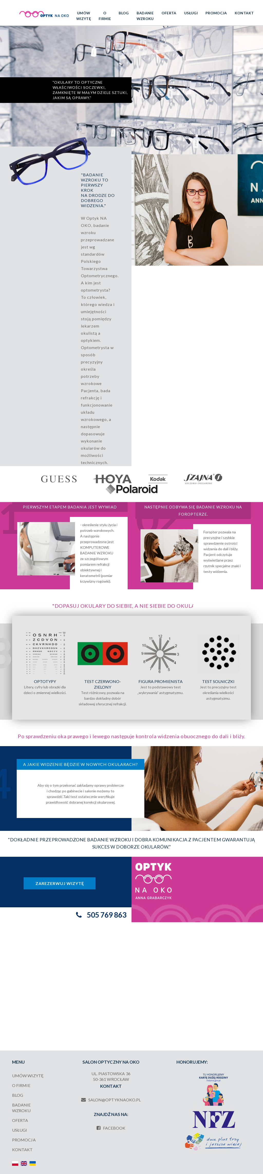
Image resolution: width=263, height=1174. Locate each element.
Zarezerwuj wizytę (59, 883)
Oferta (169, 13)
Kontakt (244, 13)
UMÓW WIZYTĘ (83, 16)
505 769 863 (106, 914)
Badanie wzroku (145, 16)
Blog (124, 13)
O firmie (105, 16)
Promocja (216, 13)
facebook (111, 1127)
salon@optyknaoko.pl (111, 1099)
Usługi (191, 13)
